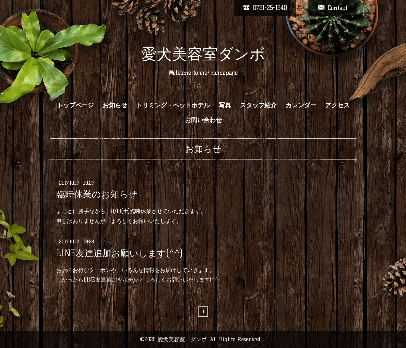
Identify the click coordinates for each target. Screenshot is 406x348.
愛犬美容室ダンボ (203, 54)
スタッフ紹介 (258, 105)
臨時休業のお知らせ (96, 194)
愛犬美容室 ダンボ (182, 339)
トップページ (75, 105)
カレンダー (301, 105)
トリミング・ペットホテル (173, 105)
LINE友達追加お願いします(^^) (119, 252)
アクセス (337, 105)
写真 (225, 105)
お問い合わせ (203, 120)
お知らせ (115, 105)
